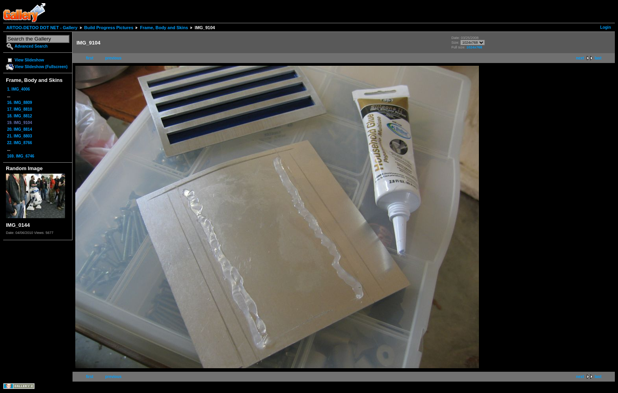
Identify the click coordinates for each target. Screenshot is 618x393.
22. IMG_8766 (19, 143)
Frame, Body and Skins (164, 27)
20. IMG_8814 (19, 129)
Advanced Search (31, 46)
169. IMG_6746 (20, 156)
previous (113, 58)
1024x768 (474, 47)
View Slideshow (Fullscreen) (41, 67)
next (580, 58)
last (598, 58)
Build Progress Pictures (109, 27)
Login (605, 27)
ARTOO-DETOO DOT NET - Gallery (42, 27)
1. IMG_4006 (18, 89)
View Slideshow (29, 60)
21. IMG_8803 (19, 136)
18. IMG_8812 (19, 116)
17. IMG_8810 (19, 109)
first (89, 58)
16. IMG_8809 (19, 102)
